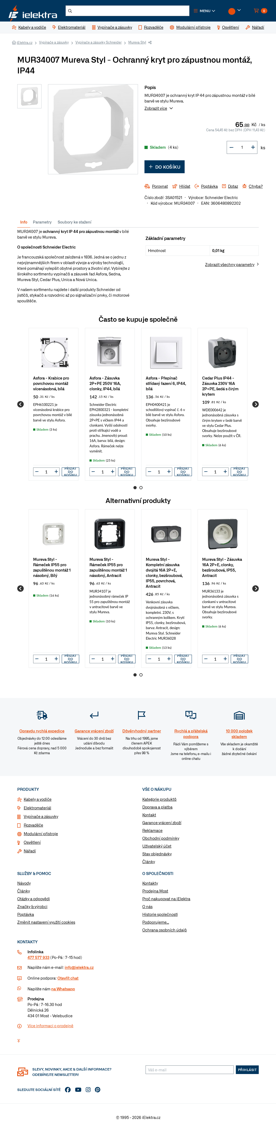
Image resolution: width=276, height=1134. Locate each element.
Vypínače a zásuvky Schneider (98, 45)
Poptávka (25, 917)
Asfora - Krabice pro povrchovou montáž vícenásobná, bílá (51, 386)
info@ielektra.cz (79, 970)
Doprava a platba (157, 810)
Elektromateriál (37, 811)
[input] (46, 475)
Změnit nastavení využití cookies (46, 925)
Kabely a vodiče (37, 802)
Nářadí (30, 854)
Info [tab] (23, 225)
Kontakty (150, 886)
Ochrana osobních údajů (164, 933)
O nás (147, 910)
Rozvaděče (33, 828)
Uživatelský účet (156, 849)
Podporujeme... (155, 925)
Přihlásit (247, 1073)
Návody (24, 886)
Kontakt (149, 818)
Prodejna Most (155, 894)
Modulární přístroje (41, 836)
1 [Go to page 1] (135, 490)
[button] (216, 12)
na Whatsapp (63, 992)
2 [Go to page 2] (141, 490)
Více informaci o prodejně (50, 1029)
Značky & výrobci (32, 910)
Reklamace (152, 833)
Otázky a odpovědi (33, 902)
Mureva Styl (137, 45)
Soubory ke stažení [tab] (74, 225)
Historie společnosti (160, 917)
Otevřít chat (67, 981)
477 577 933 (38, 960)
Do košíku (164, 169)
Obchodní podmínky (160, 841)
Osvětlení (32, 845)
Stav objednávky (157, 857)
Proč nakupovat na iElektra (166, 902)
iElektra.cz (24, 46)
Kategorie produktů (159, 802)
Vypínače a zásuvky (54, 45)
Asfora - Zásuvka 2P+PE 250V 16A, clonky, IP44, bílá (105, 386)
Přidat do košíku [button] (70, 475)
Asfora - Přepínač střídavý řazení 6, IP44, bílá (166, 386)
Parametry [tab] (42, 225)
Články (148, 864)
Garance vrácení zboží (161, 825)
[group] (53, 407)
